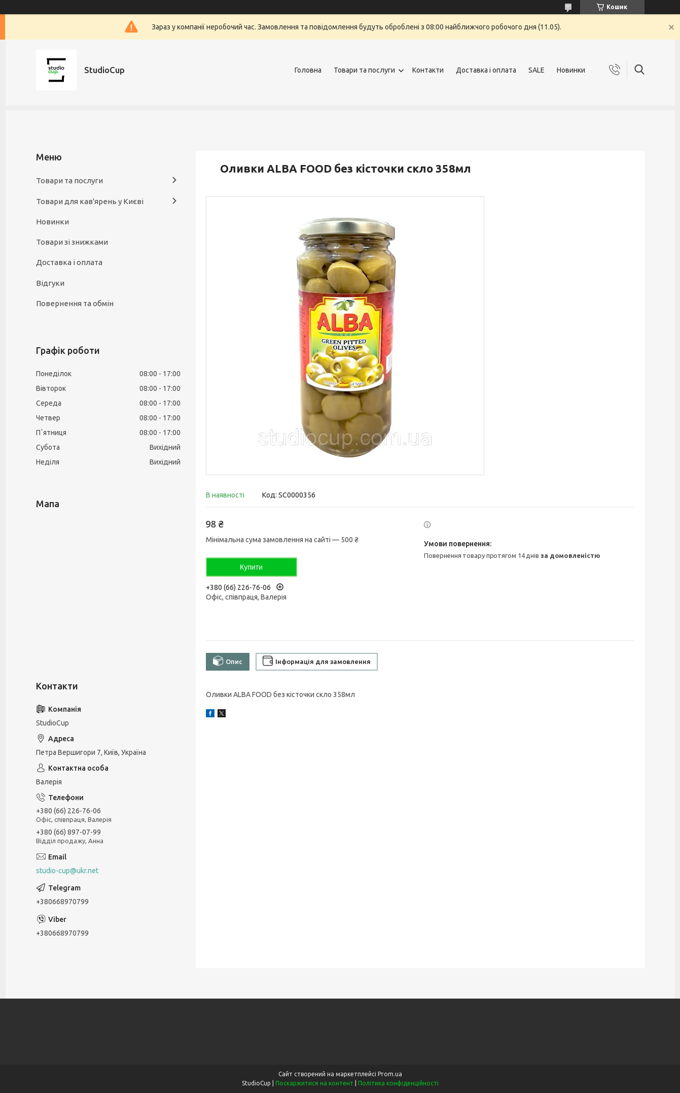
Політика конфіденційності (398, 1083)
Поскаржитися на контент (314, 1083)
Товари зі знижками (72, 242)
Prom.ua (390, 1074)
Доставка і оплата (486, 70)
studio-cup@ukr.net (67, 871)
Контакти (428, 70)
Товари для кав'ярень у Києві (90, 201)
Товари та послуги (364, 70)
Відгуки (50, 283)
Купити (251, 567)
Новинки (571, 70)
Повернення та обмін (75, 303)
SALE (536, 70)
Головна (308, 70)
